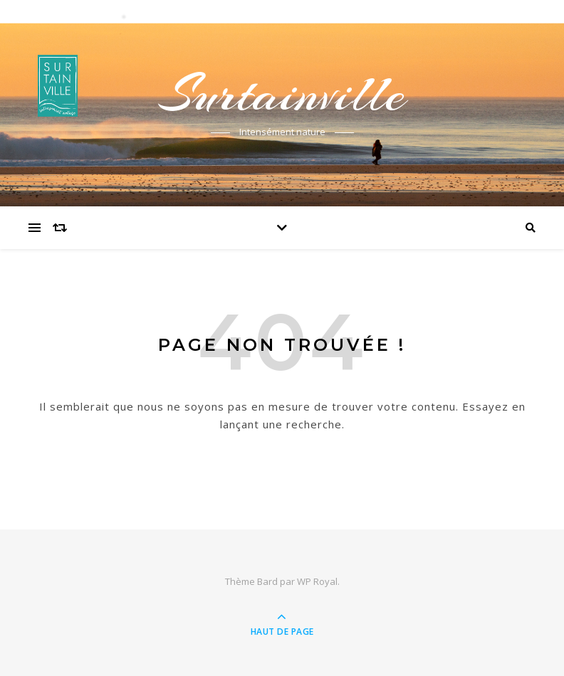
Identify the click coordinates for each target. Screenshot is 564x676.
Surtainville (282, 93)
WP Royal (317, 581)
